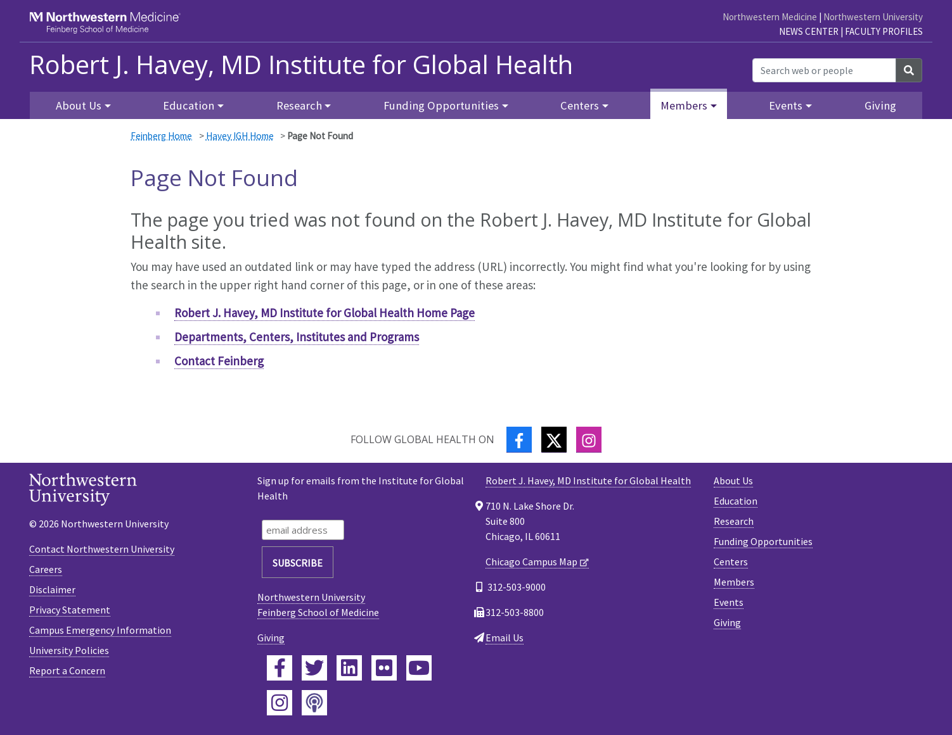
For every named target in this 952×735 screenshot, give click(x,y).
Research (734, 521)
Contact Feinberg (219, 360)
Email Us (505, 637)
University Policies (69, 650)
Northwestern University (873, 17)
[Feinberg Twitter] (314, 668)
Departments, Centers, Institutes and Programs (296, 336)
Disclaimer (52, 589)
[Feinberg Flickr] (384, 668)
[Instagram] (588, 440)
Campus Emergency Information (100, 630)
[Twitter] (554, 440)
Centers (731, 561)
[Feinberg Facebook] (279, 668)
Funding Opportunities (763, 541)
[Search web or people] (824, 70)
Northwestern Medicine (770, 17)
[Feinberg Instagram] (279, 702)
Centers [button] (579, 105)
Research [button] (299, 105)
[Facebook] (519, 440)
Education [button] (188, 105)
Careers (45, 569)
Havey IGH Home (240, 136)
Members (734, 581)
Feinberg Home (161, 136)
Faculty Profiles (884, 31)
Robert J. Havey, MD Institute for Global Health (301, 65)
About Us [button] (78, 105)
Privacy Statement (69, 609)
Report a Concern (67, 670)
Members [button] (683, 105)
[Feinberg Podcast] (314, 702)
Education (735, 500)
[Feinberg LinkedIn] (349, 668)
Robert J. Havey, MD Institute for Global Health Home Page (324, 312)
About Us (733, 480)
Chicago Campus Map (531, 561)
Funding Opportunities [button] (441, 105)
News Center (809, 31)
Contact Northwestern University (101, 549)
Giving (880, 105)
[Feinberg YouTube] (419, 668)
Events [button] (785, 105)
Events (728, 602)
